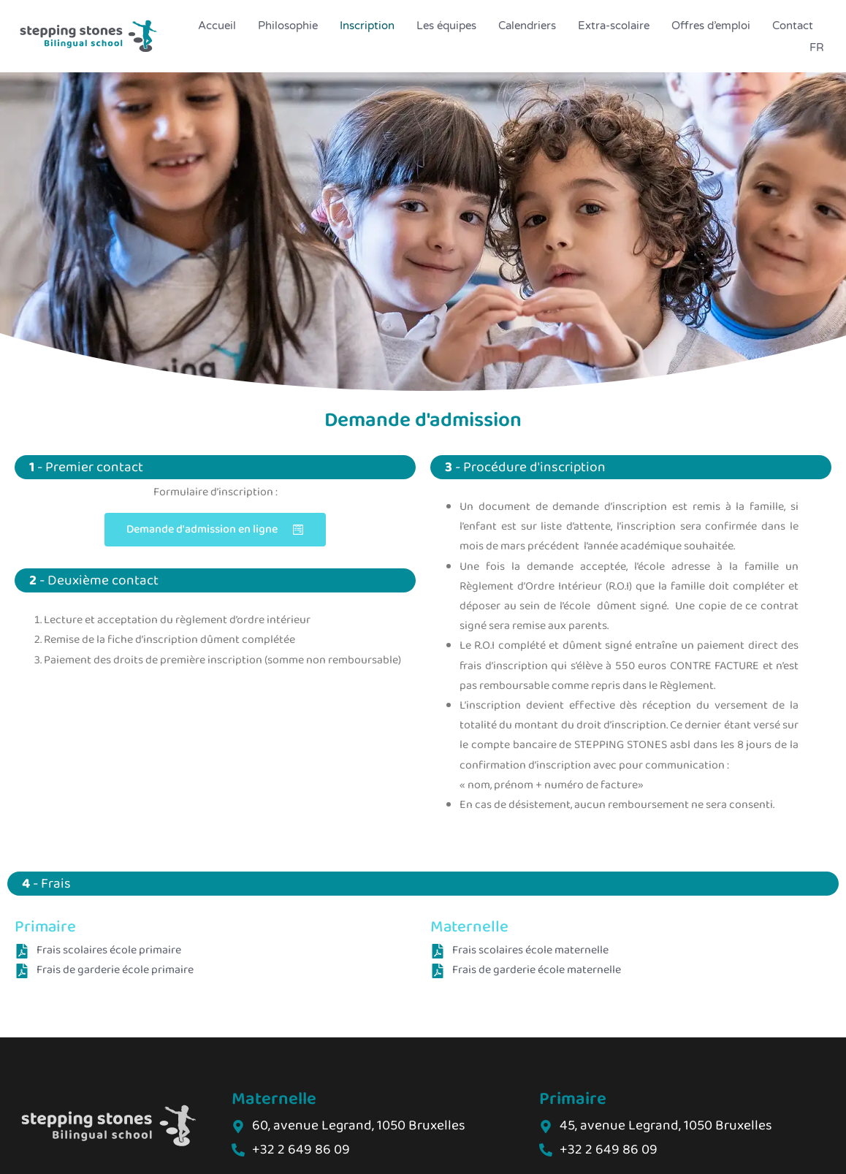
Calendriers (527, 25)
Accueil (217, 25)
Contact (792, 25)
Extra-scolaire (613, 25)
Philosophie (288, 25)
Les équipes (446, 25)
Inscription (367, 25)
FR (816, 47)
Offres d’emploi (710, 25)
